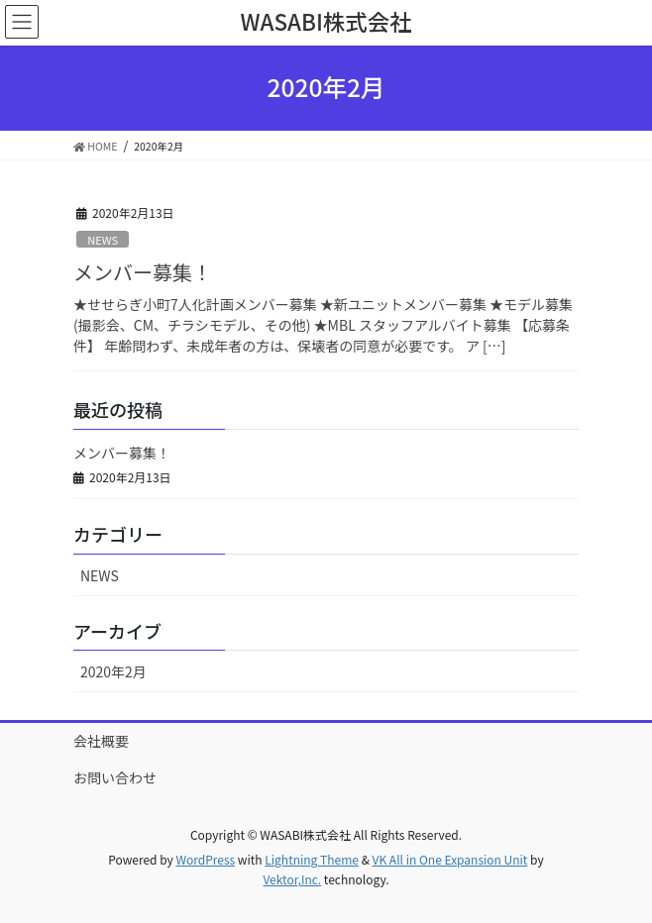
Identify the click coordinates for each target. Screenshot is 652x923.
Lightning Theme (312, 859)
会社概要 (101, 741)
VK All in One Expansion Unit (450, 859)
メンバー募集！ (142, 271)
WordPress (205, 859)
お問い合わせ (115, 777)
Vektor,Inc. (292, 879)
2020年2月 (113, 671)
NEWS (102, 240)
